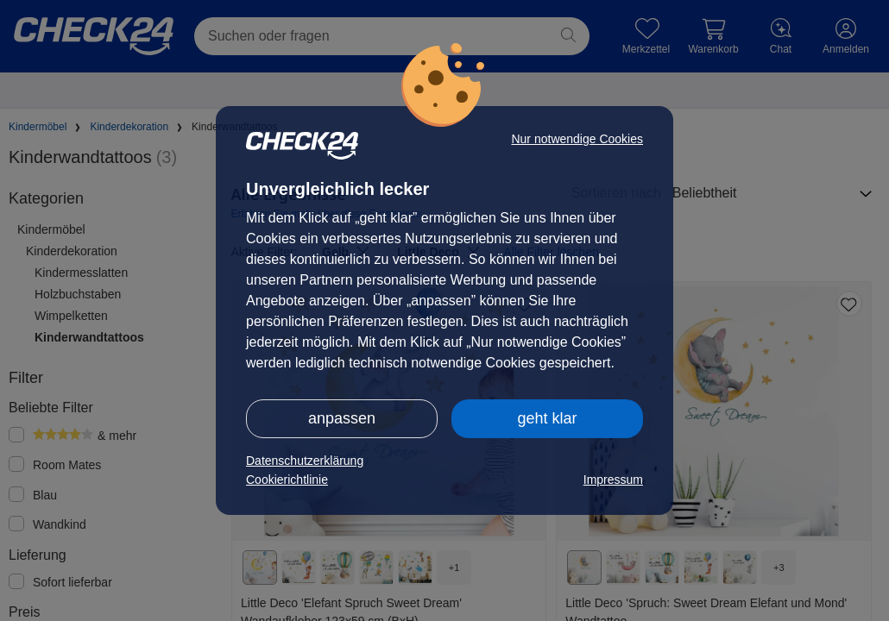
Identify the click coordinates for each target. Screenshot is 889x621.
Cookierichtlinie (287, 479)
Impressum (613, 479)
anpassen (341, 418)
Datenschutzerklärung (304, 460)
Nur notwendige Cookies (577, 139)
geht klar (547, 418)
